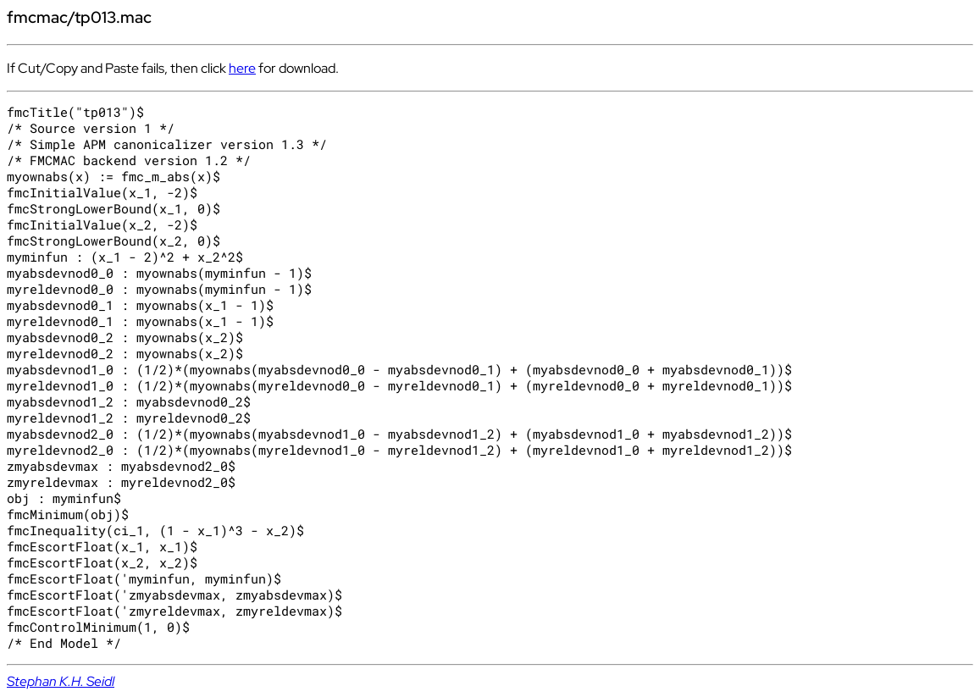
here (242, 68)
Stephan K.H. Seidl (60, 681)
